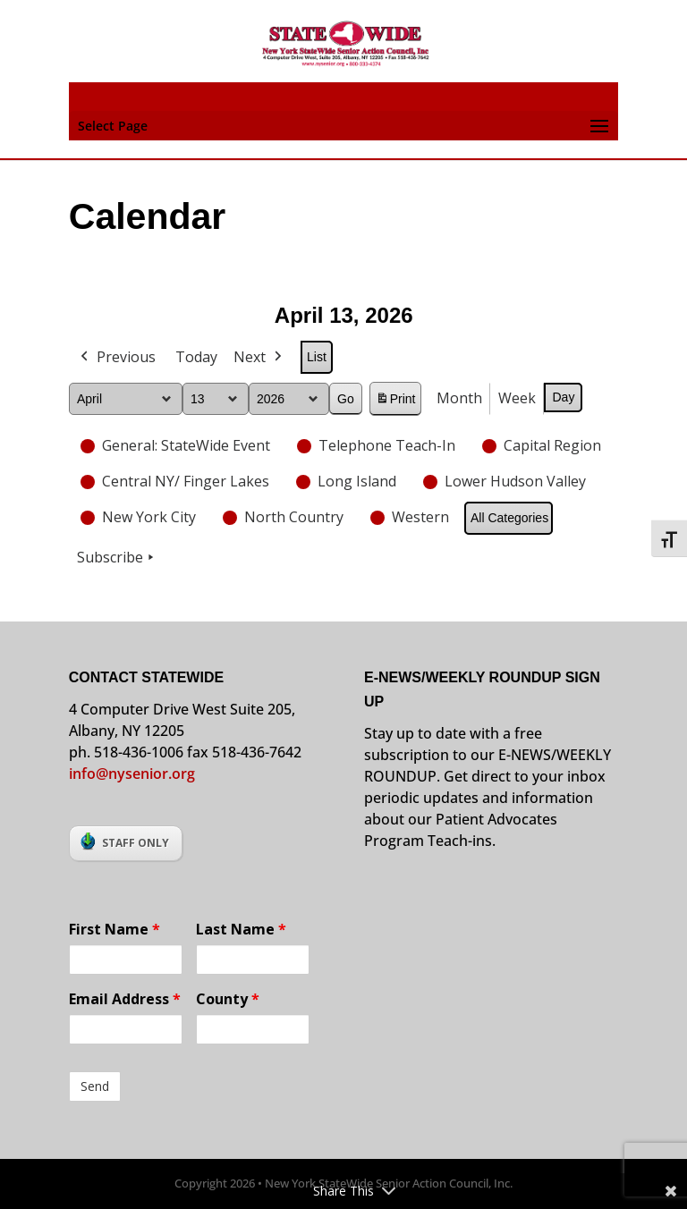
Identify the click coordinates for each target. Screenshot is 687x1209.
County (227, 999)
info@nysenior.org (132, 773)
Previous (116, 357)
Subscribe (117, 558)
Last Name (241, 929)
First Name (114, 929)
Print (394, 401)
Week (517, 398)
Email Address (125, 999)
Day (563, 397)
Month (459, 398)
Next (259, 357)
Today (196, 357)
